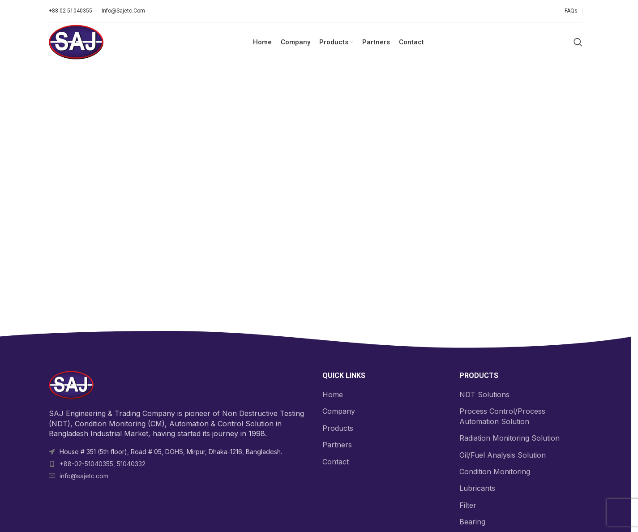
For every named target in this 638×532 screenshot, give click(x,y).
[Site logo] (76, 41)
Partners (337, 445)
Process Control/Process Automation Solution (502, 417)
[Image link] (71, 385)
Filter (467, 505)
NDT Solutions (484, 394)
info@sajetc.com (84, 476)
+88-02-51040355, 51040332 (103, 464)
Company (338, 412)
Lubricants (477, 489)
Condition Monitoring (494, 472)
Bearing (472, 522)
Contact (335, 462)
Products (337, 428)
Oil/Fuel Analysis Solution (502, 455)
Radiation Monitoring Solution (509, 438)
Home (332, 394)
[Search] (578, 42)
